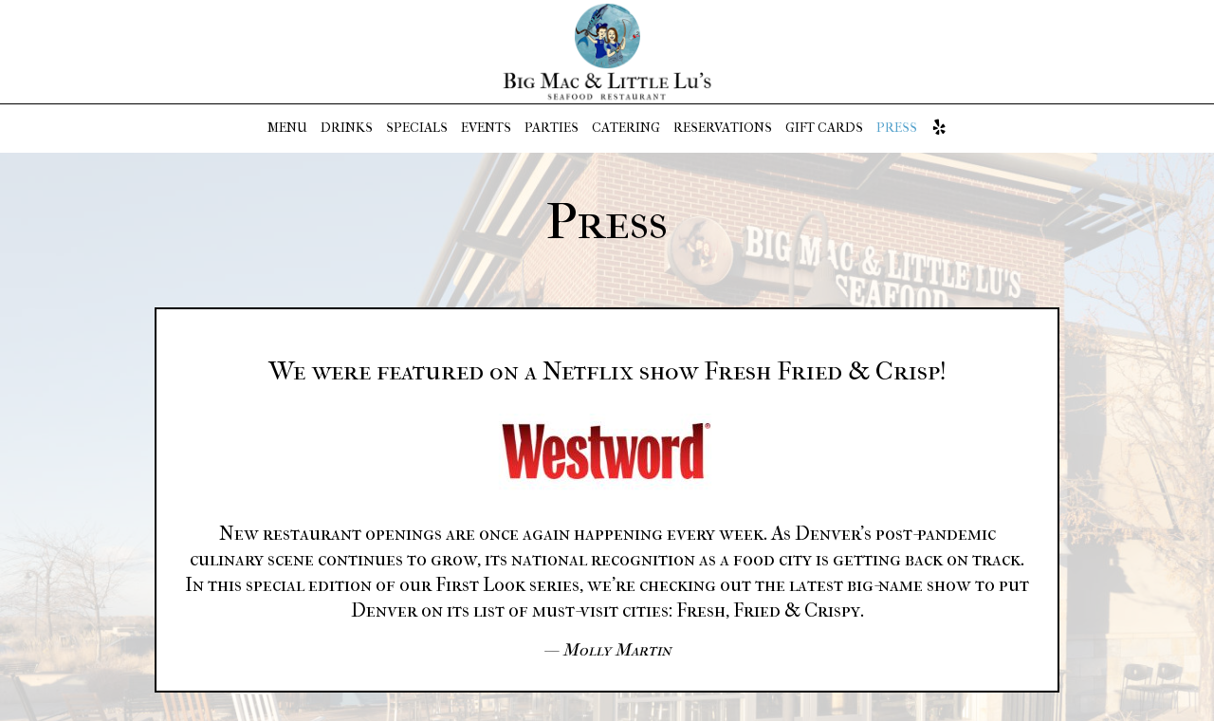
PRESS (896, 128)
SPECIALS (417, 128)
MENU (287, 128)
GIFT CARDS (824, 128)
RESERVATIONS (722, 128)
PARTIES (551, 128)
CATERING (626, 128)
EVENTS (486, 128)
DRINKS (347, 128)
